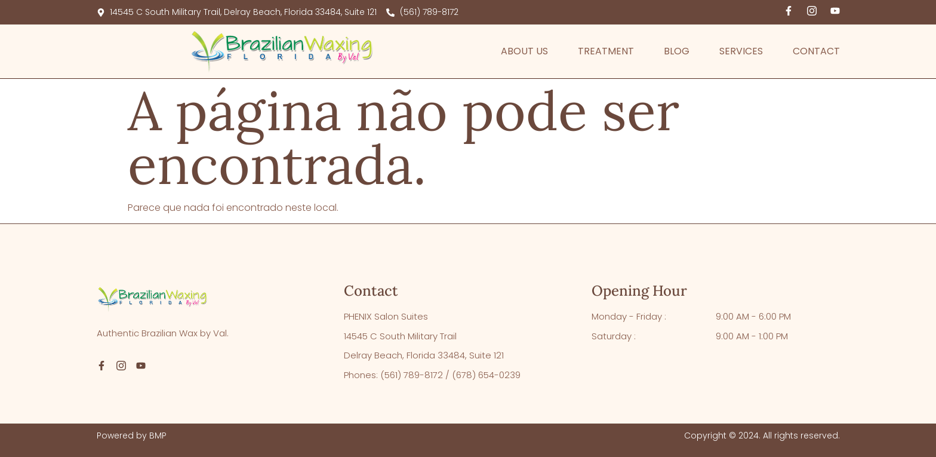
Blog (676, 51)
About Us (524, 51)
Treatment (606, 51)
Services (741, 51)
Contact (816, 51)
